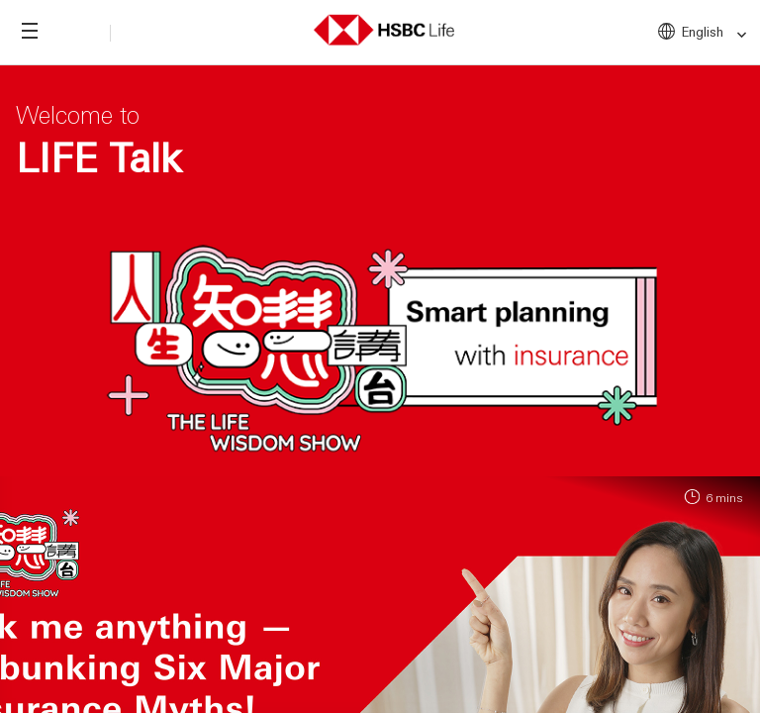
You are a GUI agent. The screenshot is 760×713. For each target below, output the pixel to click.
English (715, 32)
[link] (735, 35)
